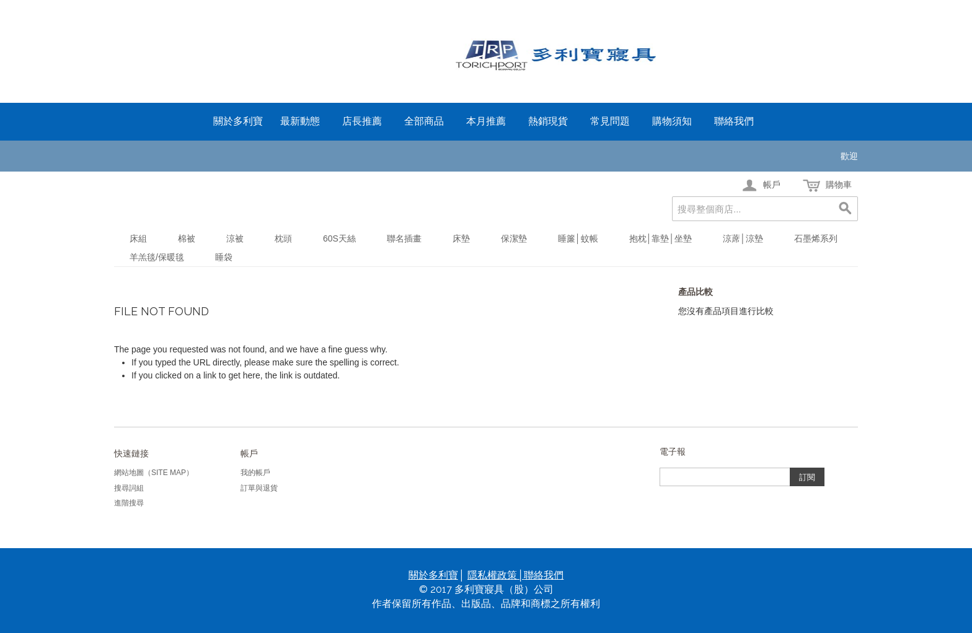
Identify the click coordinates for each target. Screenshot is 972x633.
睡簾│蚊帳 (578, 238)
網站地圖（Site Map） (153, 472)
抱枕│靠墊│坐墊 (660, 238)
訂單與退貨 (259, 488)
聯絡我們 (734, 121)
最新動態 (300, 121)
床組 (138, 238)
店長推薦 (362, 121)
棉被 (186, 238)
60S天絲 (339, 238)
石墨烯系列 (815, 238)
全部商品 (424, 121)
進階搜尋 (129, 503)
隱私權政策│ (495, 575)
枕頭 (283, 238)
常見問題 (610, 121)
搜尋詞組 (129, 488)
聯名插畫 (404, 238)
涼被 (235, 238)
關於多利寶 (238, 121)
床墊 (461, 238)
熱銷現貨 (548, 121)
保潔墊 (514, 238)
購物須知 (672, 121)
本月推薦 (486, 121)
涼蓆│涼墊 (743, 238)
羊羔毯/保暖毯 (157, 257)
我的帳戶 (255, 472)
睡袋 (223, 257)
